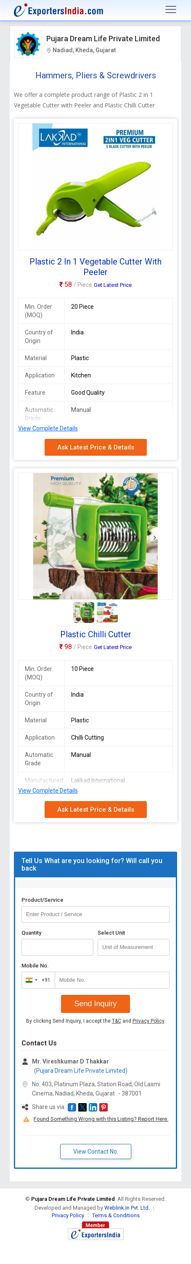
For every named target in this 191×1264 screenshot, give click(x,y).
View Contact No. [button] (95, 1151)
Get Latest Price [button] (113, 285)
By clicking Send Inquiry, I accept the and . (95, 1021)
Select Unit (111, 933)
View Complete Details (48, 428)
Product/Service (42, 900)
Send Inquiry (95, 1003)
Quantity (31, 933)
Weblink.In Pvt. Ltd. (127, 1208)
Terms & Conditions (116, 1215)
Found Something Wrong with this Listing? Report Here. (101, 1119)
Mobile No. (35, 965)
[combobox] (36, 980)
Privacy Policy (148, 1021)
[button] (72, 1107)
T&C (116, 1021)
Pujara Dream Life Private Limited (103, 38)
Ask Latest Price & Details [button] (95, 447)
